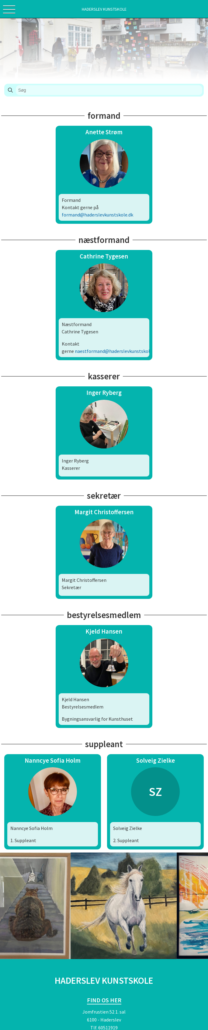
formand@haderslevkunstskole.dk (97, 215)
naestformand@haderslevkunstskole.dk (116, 351)
